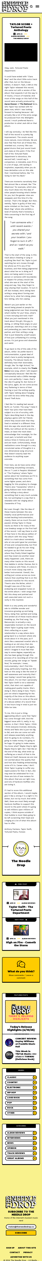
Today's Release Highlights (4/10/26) (21, 1028)
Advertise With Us (21, 1257)
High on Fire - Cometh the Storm (21, 944)
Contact (15, 1252)
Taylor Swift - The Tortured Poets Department (21, 909)
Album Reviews (18, 36)
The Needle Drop (21, 38)
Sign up (10, 1248)
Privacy (27, 1252)
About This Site (27, 1248)
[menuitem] (10, 1248)
